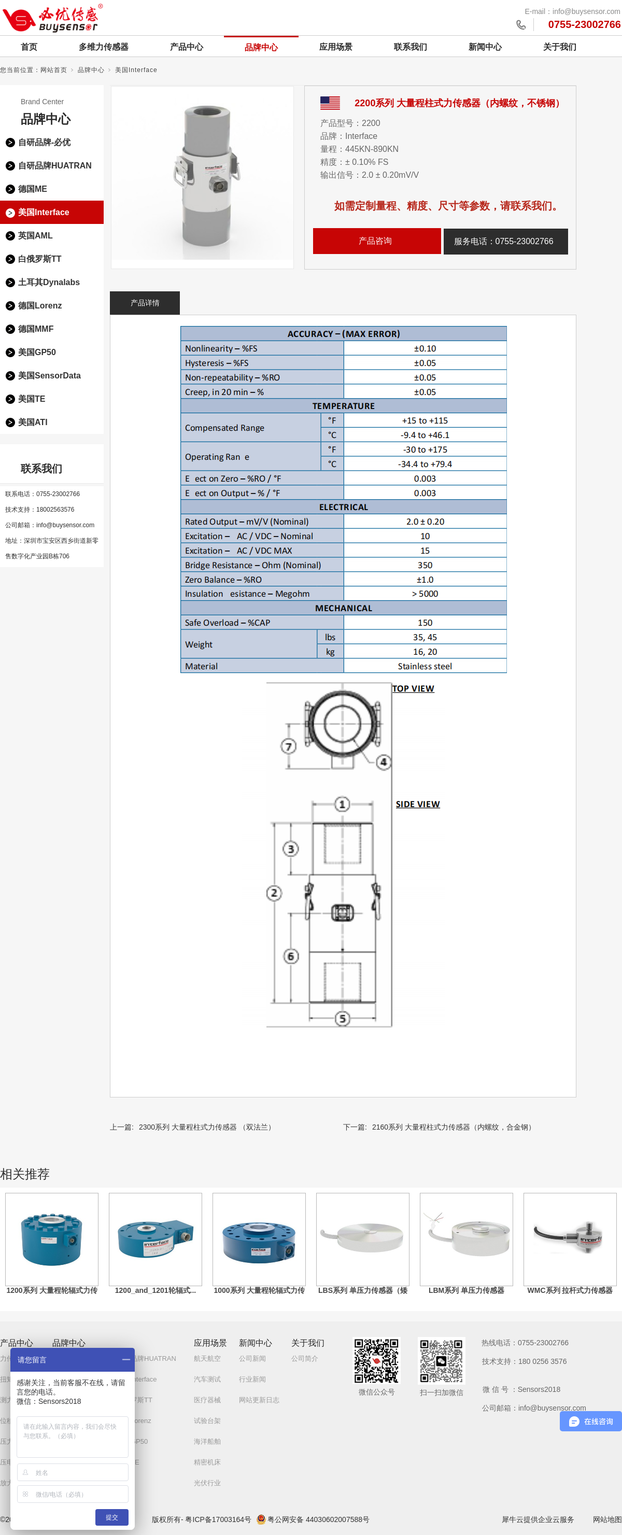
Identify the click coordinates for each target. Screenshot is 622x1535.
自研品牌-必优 (44, 142)
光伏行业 (207, 1483)
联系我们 (410, 47)
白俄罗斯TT (40, 259)
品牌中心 (261, 47)
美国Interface (136, 70)
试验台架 (207, 1421)
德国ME (32, 189)
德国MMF (35, 329)
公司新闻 (252, 1358)
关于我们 (559, 47)
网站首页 (53, 70)
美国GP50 (37, 352)
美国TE (31, 399)
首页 (29, 47)
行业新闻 (252, 1379)
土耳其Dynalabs (49, 282)
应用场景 (335, 47)
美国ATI (33, 422)
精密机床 (207, 1462)
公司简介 (304, 1358)
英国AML (35, 235)
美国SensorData (49, 375)
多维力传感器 (104, 47)
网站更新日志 (259, 1400)
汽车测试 (207, 1379)
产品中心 (186, 47)
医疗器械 (207, 1400)
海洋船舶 (207, 1441)
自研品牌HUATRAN (55, 165)
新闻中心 (485, 47)
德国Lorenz (40, 305)
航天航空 (207, 1358)
